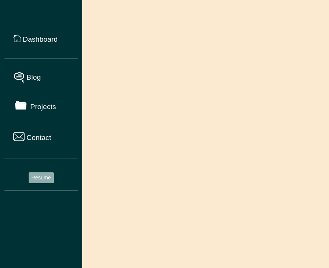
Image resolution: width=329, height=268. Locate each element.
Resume (41, 178)
